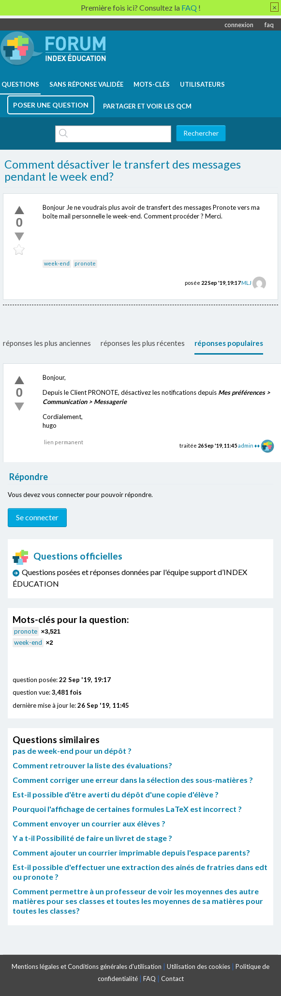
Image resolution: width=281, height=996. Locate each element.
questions (20, 84)
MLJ (246, 283)
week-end (57, 263)
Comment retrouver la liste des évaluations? (92, 765)
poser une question (51, 105)
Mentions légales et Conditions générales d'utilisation (87, 966)
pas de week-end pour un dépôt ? (72, 750)
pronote (85, 263)
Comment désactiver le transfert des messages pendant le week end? (122, 170)
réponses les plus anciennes (47, 343)
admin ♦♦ (249, 445)
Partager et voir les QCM (147, 106)
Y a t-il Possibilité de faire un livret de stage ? (92, 837)
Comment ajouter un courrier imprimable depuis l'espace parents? (131, 852)
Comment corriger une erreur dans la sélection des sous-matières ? (133, 779)
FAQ (149, 978)
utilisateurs (202, 84)
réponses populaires (228, 343)
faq (269, 25)
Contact (172, 978)
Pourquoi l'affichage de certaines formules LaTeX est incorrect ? (127, 808)
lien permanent (63, 442)
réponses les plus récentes (143, 343)
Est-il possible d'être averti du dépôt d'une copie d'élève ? (116, 794)
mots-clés (151, 84)
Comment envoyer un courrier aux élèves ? (89, 823)
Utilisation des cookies (198, 966)
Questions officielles (68, 555)
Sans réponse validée (86, 84)
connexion (238, 25)
